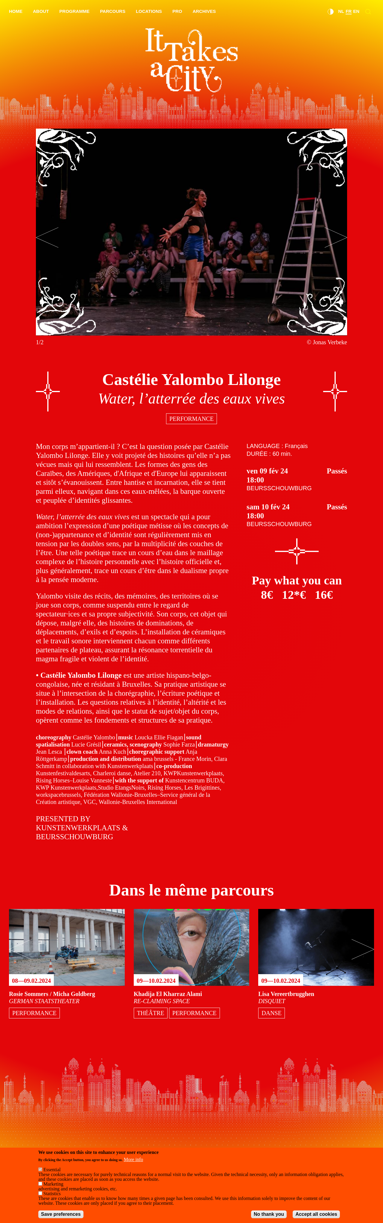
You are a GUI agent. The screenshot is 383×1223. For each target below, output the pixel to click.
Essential (52, 1169)
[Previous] (47, 237)
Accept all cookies (316, 1214)
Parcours (112, 11)
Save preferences (61, 1214)
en (356, 11)
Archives (204, 11)
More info (133, 1159)
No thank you (269, 1214)
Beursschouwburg (279, 488)
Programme (74, 11)
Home (15, 11)
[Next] (336, 237)
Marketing (53, 1184)
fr (349, 11)
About (41, 11)
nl (341, 11)
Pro (177, 11)
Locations (149, 11)
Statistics (52, 1193)
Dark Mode (331, 12)
